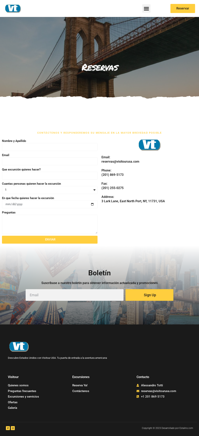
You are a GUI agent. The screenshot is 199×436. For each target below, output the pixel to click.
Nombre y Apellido (14, 141)
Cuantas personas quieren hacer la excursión (31, 183)
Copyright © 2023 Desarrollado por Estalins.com (167, 428)
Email (5, 155)
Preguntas (9, 212)
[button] (146, 8)
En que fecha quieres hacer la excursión (28, 198)
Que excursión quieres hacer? (21, 169)
